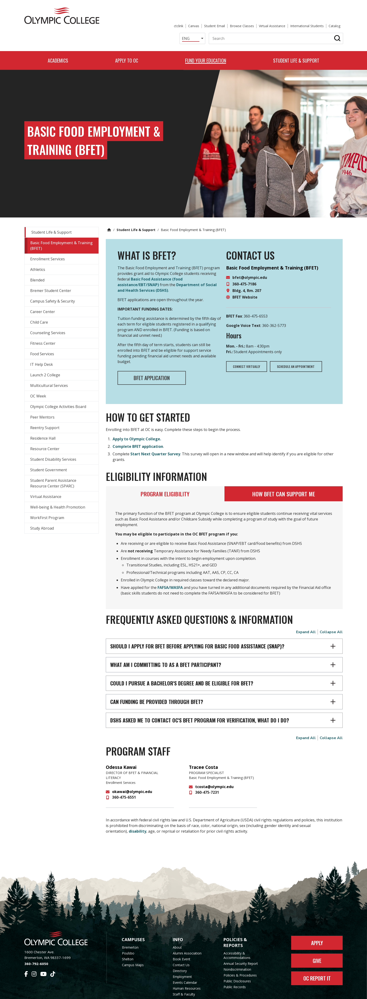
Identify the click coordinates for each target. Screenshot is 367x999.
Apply (317, 927)
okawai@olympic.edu (132, 775)
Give (317, 945)
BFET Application (152, 362)
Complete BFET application (138, 430)
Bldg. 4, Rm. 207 (246, 274)
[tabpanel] (224, 539)
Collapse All (331, 616)
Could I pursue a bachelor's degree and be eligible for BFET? (181, 667)
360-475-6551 (124, 781)
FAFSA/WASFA (170, 571)
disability (137, 815)
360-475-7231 (207, 776)
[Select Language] (185, 22)
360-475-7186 (244, 267)
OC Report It (317, 962)
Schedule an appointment (296, 350)
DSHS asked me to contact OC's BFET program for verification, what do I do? (199, 704)
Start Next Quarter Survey (155, 438)
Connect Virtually (246, 350)
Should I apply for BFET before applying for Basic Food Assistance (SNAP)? (197, 630)
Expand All (306, 616)
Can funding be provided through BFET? (156, 685)
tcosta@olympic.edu (214, 771)
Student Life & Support (136, 214)
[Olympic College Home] (60, 923)
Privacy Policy (221, 992)
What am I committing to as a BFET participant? (165, 648)
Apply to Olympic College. (137, 423)
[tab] (165, 477)
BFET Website (244, 281)
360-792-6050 (36, 948)
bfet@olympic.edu (249, 261)
